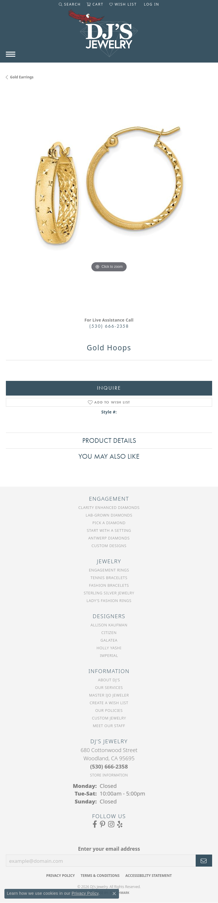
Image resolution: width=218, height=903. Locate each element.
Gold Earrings (21, 77)
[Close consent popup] (114, 893)
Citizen (109, 632)
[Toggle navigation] (10, 54)
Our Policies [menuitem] (109, 710)
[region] (109, 200)
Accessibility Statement (148, 875)
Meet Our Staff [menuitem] (109, 725)
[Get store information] (109, 775)
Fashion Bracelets (109, 585)
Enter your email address (109, 848)
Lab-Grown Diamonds (109, 515)
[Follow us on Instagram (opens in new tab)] (111, 824)
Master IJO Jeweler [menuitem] (109, 695)
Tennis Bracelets (108, 577)
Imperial (109, 655)
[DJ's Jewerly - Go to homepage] (109, 36)
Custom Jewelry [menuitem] (109, 718)
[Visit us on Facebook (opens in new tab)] (95, 824)
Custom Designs (109, 545)
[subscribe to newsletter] (204, 861)
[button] (70, 4)
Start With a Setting (109, 530)
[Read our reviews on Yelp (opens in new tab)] (120, 824)
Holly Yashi (109, 647)
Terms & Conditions (100, 875)
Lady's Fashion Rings (109, 600)
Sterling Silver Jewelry (109, 593)
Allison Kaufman (109, 625)
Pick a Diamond (109, 522)
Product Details (109, 440)
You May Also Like (109, 456)
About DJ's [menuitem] (109, 679)
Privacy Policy (60, 875)
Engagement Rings (109, 570)
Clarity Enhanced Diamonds (109, 507)
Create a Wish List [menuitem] (109, 702)
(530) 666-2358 (109, 326)
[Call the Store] (109, 766)
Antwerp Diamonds (109, 538)
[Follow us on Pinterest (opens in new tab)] (102, 824)
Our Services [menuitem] (109, 687)
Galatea (109, 640)
